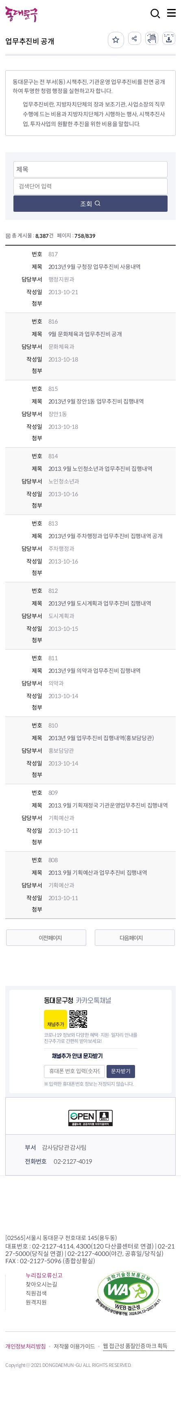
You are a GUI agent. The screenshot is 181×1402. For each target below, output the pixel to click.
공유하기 (134, 38)
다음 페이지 (131, 938)
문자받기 (121, 1071)
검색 (152, 19)
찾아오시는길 (41, 1284)
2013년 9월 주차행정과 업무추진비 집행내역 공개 (105, 536)
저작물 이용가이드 (74, 1346)
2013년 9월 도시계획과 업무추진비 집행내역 (99, 603)
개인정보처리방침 (25, 1346)
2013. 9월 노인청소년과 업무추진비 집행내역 (100, 469)
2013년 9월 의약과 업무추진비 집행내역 (94, 670)
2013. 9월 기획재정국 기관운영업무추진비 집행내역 (108, 805)
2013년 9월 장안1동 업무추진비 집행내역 (96, 401)
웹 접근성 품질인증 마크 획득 (135, 1346)
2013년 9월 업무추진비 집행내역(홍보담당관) (101, 738)
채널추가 (55, 1024)
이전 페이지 (50, 938)
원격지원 (36, 1302)
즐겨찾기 (116, 40)
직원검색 (36, 1293)
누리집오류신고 (44, 1275)
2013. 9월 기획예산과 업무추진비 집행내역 (97, 872)
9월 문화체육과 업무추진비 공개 (85, 334)
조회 (90, 204)
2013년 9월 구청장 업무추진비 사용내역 (94, 267)
